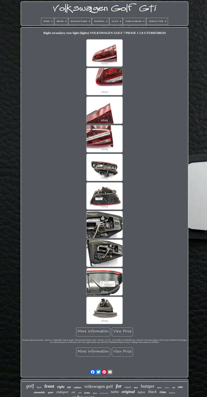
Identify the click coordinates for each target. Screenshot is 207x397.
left (69, 387)
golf (30, 386)
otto (180, 387)
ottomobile (39, 392)
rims (162, 392)
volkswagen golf (98, 386)
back (39, 387)
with (79, 393)
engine (172, 393)
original (128, 391)
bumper (148, 386)
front (49, 386)
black (152, 392)
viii (73, 392)
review (167, 388)
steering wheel (104, 393)
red (173, 387)
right (60, 387)
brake (87, 393)
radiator (77, 387)
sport (50, 392)
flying (95, 393)
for (118, 386)
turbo (115, 392)
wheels (127, 387)
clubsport (62, 392)
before (141, 392)
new (136, 387)
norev (159, 388)
